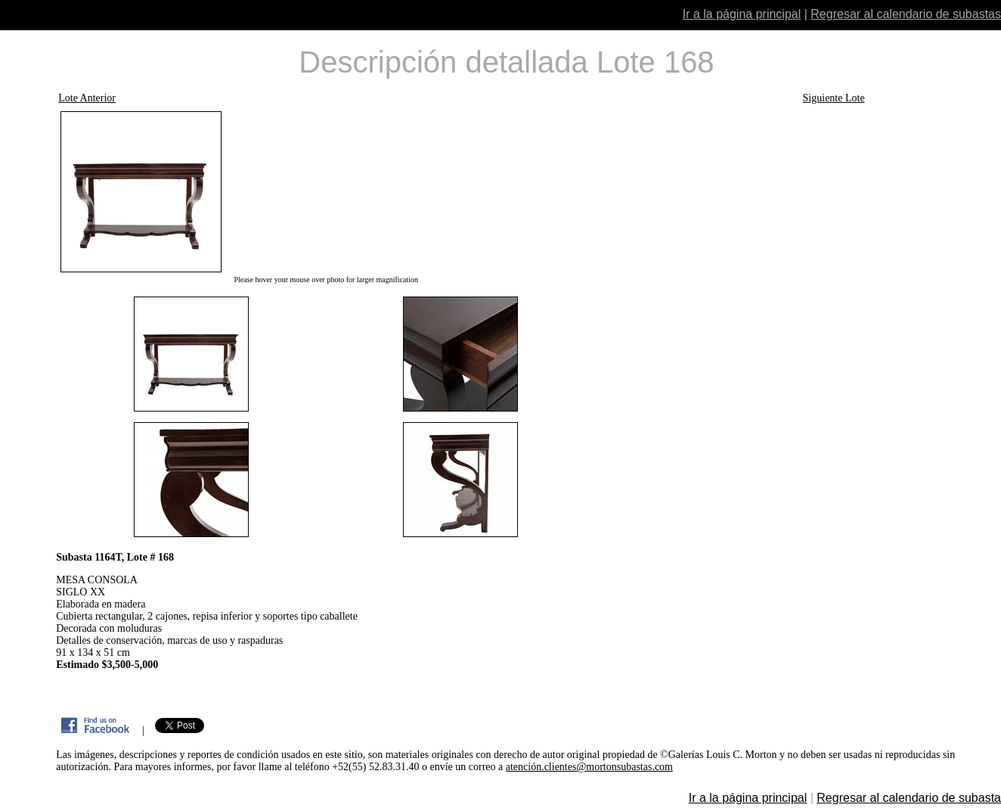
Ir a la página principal (742, 14)
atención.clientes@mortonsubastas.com (589, 766)
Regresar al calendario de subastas (905, 14)
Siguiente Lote (834, 98)
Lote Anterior (87, 98)
